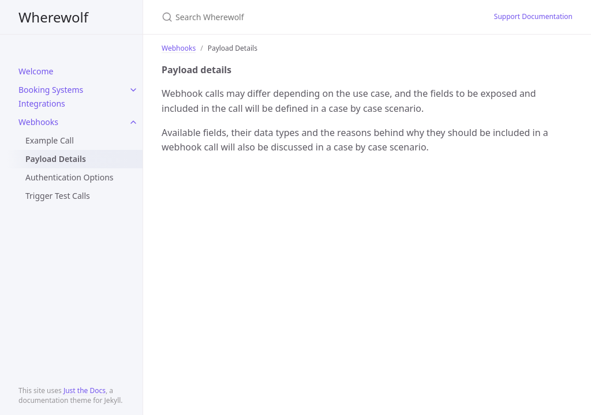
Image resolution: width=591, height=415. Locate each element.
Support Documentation (533, 16)
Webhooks (38, 121)
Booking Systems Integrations (50, 96)
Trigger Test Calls (57, 195)
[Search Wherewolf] (297, 17)
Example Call (49, 140)
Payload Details (55, 158)
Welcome (35, 71)
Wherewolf (53, 17)
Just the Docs (84, 390)
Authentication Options (69, 177)
